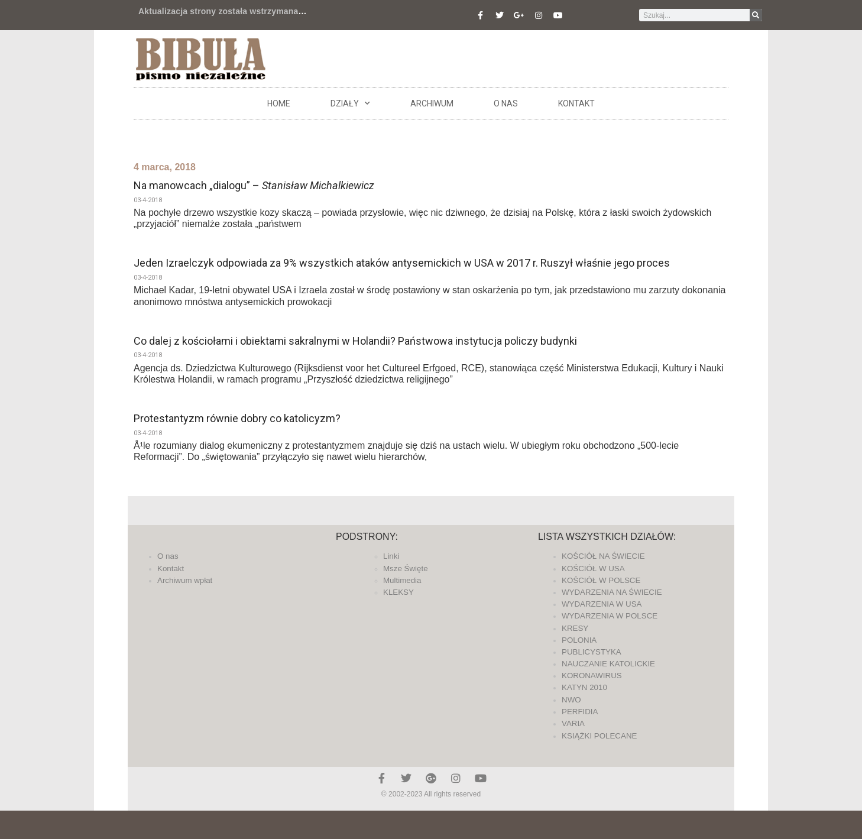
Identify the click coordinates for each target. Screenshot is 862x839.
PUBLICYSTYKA (591, 651)
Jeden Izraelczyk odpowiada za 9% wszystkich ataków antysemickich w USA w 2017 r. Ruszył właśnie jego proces (402, 263)
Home (278, 103)
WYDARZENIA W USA (602, 604)
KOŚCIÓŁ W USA (593, 568)
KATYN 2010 (584, 687)
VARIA (573, 723)
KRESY (575, 628)
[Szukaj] (756, 15)
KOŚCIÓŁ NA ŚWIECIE (603, 556)
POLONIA (579, 640)
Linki (391, 556)
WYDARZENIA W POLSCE (609, 615)
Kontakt (576, 103)
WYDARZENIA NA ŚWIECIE (612, 592)
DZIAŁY (350, 103)
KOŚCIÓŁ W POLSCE (601, 580)
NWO (571, 699)
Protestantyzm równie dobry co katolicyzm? (237, 418)
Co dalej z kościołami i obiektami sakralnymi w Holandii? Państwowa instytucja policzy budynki (355, 341)
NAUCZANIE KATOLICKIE (608, 663)
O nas (506, 103)
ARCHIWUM (431, 103)
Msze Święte (405, 568)
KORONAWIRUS (592, 675)
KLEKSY (398, 592)
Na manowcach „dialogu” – (254, 185)
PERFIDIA (580, 711)
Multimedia (402, 580)
